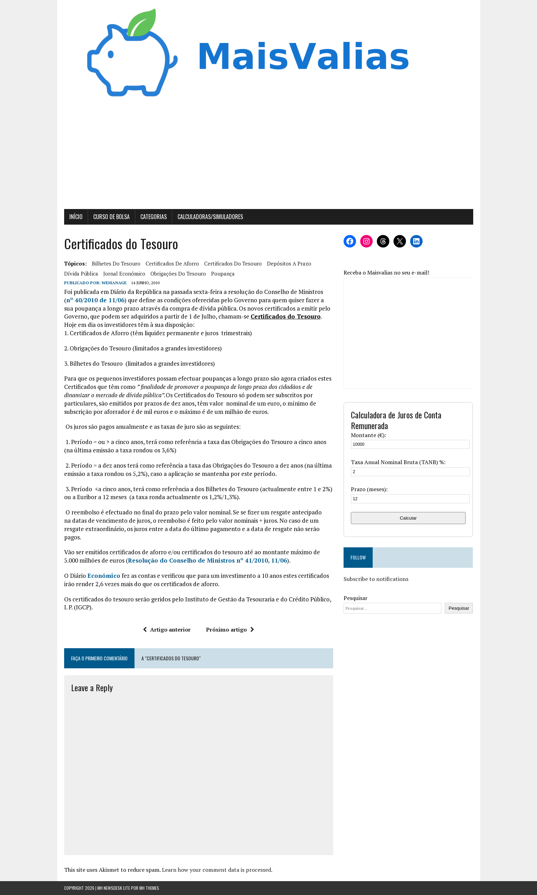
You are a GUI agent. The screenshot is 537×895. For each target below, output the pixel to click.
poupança (223, 273)
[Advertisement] (268, 157)
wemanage (114, 282)
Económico (103, 576)
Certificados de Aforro (172, 263)
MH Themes (149, 888)
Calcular (408, 518)
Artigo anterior (167, 629)
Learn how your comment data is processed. (217, 870)
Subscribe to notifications (376, 579)
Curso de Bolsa (111, 216)
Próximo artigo (230, 629)
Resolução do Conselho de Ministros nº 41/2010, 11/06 (207, 560)
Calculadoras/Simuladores (210, 216)
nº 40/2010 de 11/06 (95, 300)
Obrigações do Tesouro (178, 273)
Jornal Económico (124, 273)
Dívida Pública (81, 273)
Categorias (153, 216)
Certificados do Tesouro (233, 263)
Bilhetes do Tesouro (116, 263)
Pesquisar (355, 598)
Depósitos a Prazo (289, 263)
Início (76, 216)
